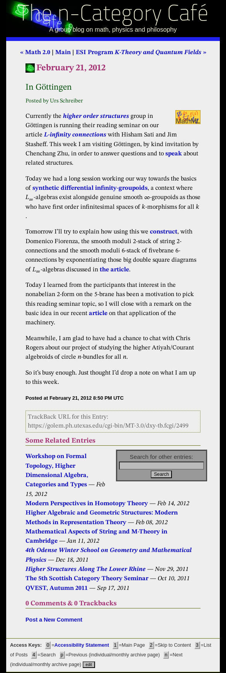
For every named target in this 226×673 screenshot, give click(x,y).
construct (163, 232)
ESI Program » (141, 52)
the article (114, 270)
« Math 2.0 (35, 52)
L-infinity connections (75, 135)
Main (63, 52)
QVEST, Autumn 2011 (56, 588)
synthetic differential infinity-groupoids (90, 188)
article (98, 313)
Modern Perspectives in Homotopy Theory (86, 504)
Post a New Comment (53, 620)
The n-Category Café (113, 15)
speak (173, 154)
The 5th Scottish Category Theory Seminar (86, 579)
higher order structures (96, 116)
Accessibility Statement (81, 645)
